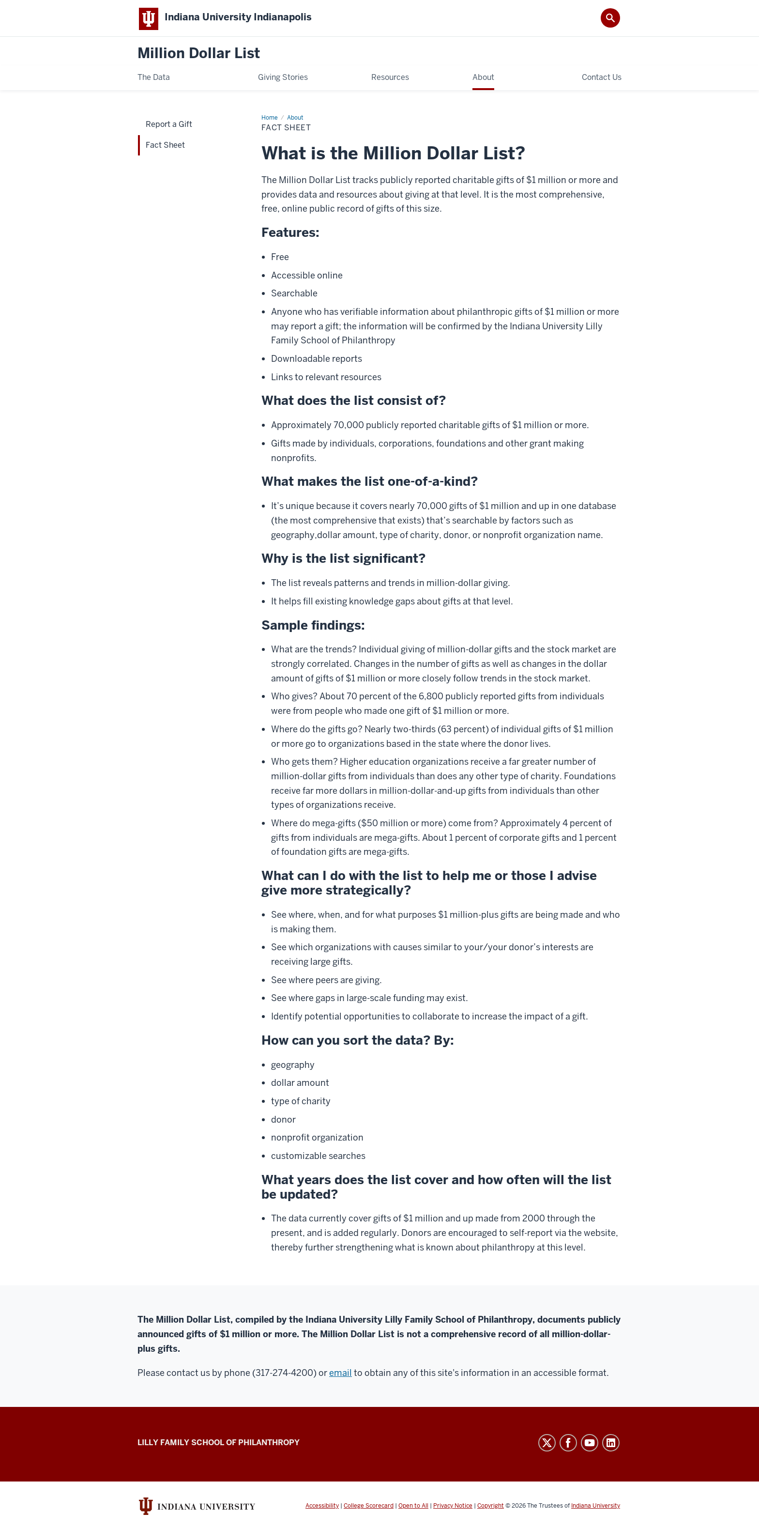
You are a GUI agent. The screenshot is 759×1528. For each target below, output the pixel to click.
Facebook (568, 1444)
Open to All (413, 1508)
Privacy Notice (452, 1508)
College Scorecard (369, 1508)
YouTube (589, 1444)
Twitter (547, 1444)
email (340, 1374)
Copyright (490, 1508)
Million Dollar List (198, 55)
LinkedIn (611, 1444)
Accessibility (322, 1508)
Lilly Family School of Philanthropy (218, 1444)
